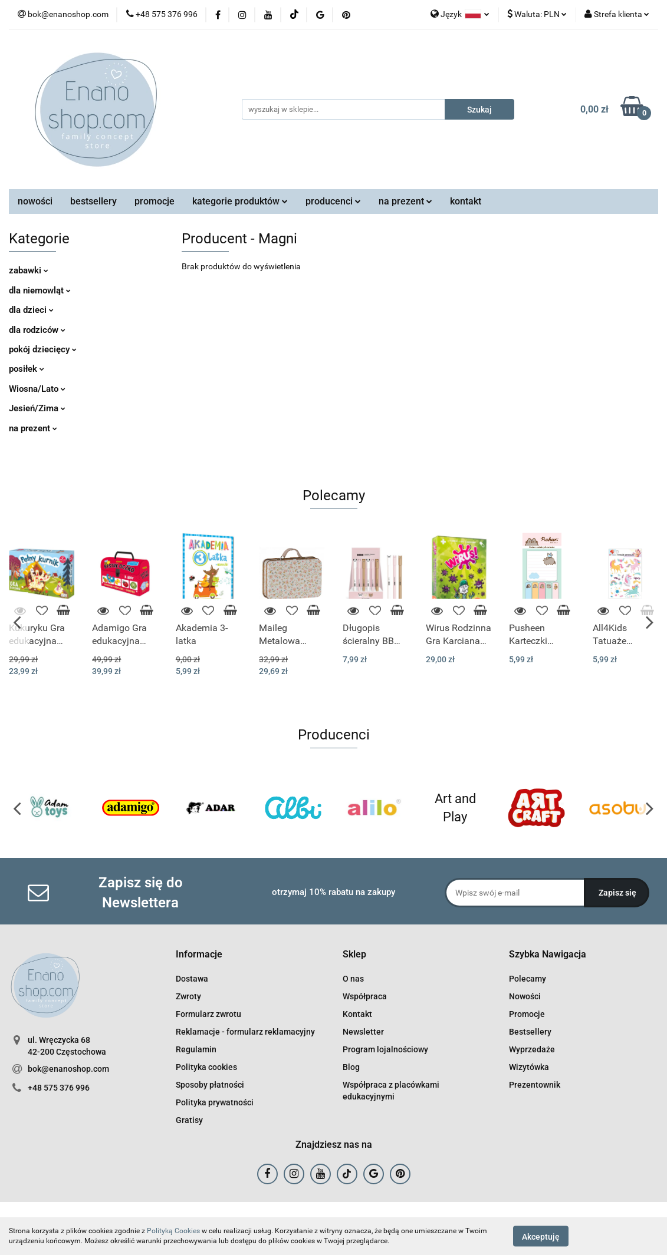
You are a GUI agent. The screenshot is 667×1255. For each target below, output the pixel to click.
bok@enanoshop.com (68, 1069)
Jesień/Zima (37, 408)
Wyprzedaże (532, 1049)
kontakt (465, 201)
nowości (35, 201)
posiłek (26, 369)
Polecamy (527, 978)
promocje (154, 201)
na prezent (405, 201)
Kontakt (357, 1014)
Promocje (527, 1014)
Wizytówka (529, 1067)
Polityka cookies (206, 1067)
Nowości (525, 996)
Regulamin (196, 1049)
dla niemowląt (40, 290)
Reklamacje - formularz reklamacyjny (245, 1031)
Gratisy (189, 1120)
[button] (199, 954)
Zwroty (188, 996)
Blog (351, 1067)
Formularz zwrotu (208, 1014)
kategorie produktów (240, 201)
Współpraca (365, 996)
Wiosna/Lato (37, 389)
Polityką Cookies (173, 1231)
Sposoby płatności (210, 1084)
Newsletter (363, 1031)
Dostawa (192, 978)
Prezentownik (534, 1084)
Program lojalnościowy (385, 1049)
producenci (333, 201)
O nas (353, 978)
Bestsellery (530, 1031)
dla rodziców (37, 330)
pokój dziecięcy (43, 349)
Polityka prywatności (215, 1102)
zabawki (28, 270)
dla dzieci (31, 310)
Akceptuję (541, 1236)
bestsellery (93, 201)
